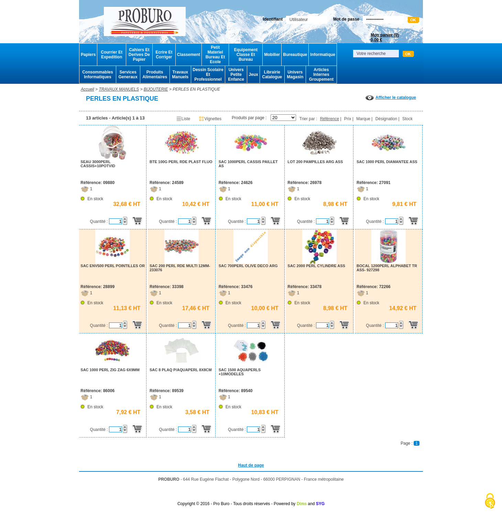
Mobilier (272, 54)
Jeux (253, 74)
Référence (329, 118)
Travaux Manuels (180, 74)
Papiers (88, 54)
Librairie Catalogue (272, 74)
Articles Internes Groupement (321, 74)
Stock (407, 118)
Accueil (87, 89)
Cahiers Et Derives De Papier (139, 54)
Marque (363, 118)
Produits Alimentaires (154, 74)
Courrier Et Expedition (111, 54)
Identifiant (273, 19)
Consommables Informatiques (97, 74)
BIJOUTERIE (156, 89)
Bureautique (295, 54)
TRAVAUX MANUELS (119, 89)
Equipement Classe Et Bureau (246, 54)
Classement (188, 54)
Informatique (322, 54)
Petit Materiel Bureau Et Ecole (215, 54)
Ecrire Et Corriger (163, 54)
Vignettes (210, 119)
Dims (302, 503)
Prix (347, 118)
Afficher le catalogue (390, 97)
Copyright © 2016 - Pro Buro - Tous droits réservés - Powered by (236, 503)
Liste (183, 119)
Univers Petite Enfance (236, 74)
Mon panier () (385, 37)
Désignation (386, 118)
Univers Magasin (295, 74)
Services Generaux (127, 74)
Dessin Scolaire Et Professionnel (208, 74)
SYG (320, 503)
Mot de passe (346, 19)
